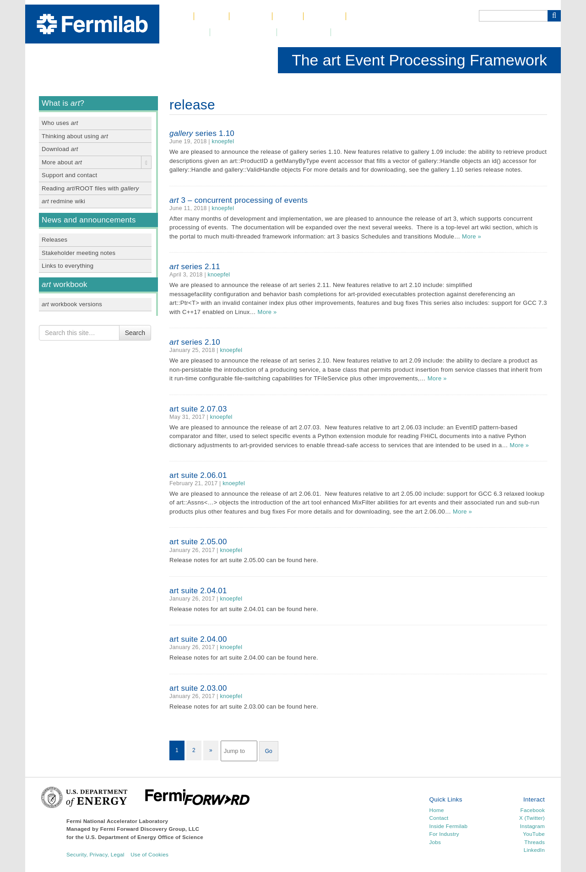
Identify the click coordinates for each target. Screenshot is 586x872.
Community (303, 32)
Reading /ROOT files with (90, 188)
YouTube (534, 834)
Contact (324, 16)
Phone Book (374, 16)
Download (60, 149)
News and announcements (89, 220)
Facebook (533, 810)
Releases (54, 239)
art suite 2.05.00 (198, 541)
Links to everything (67, 265)
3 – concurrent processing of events (238, 200)
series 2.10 (194, 342)
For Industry (444, 834)
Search (135, 332)
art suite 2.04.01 (198, 590)
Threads (534, 842)
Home (176, 16)
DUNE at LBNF (243, 32)
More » (471, 236)
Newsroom (185, 32)
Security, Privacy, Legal (95, 854)
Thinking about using (75, 136)
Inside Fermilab (448, 826)
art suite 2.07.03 (198, 409)
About (211, 16)
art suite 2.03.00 (198, 688)
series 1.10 (201, 133)
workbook (64, 284)
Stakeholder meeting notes (78, 252)
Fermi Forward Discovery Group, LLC (150, 829)
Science (251, 16)
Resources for (363, 32)
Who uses (60, 122)
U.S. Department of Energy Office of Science (144, 837)
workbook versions (72, 304)
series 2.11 (194, 266)
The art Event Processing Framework (419, 60)
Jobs (288, 16)
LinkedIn (534, 850)
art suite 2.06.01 (198, 475)
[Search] (513, 16)
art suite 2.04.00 (198, 639)
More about (62, 162)
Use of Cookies (149, 854)
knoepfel (223, 141)
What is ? (63, 103)
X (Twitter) (532, 818)
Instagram (532, 826)
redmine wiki (63, 201)
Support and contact (69, 175)
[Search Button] (554, 16)
